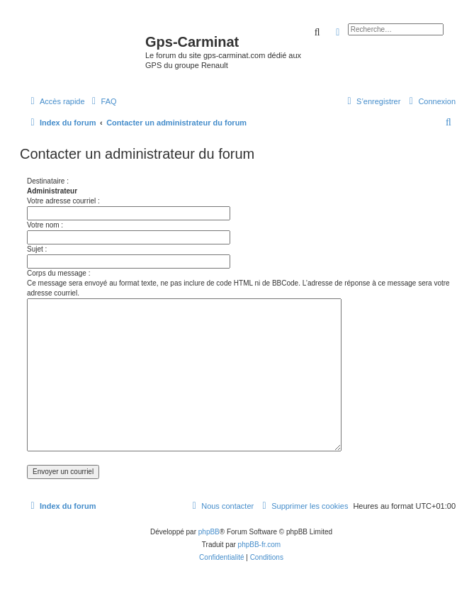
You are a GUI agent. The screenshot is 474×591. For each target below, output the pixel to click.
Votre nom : (45, 225)
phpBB (209, 532)
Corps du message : (59, 273)
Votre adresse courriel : (63, 201)
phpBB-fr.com (259, 544)
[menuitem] (103, 101)
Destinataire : (48, 181)
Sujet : (37, 249)
